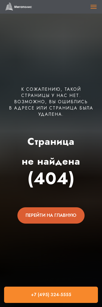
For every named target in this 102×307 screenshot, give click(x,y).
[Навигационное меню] (94, 7)
